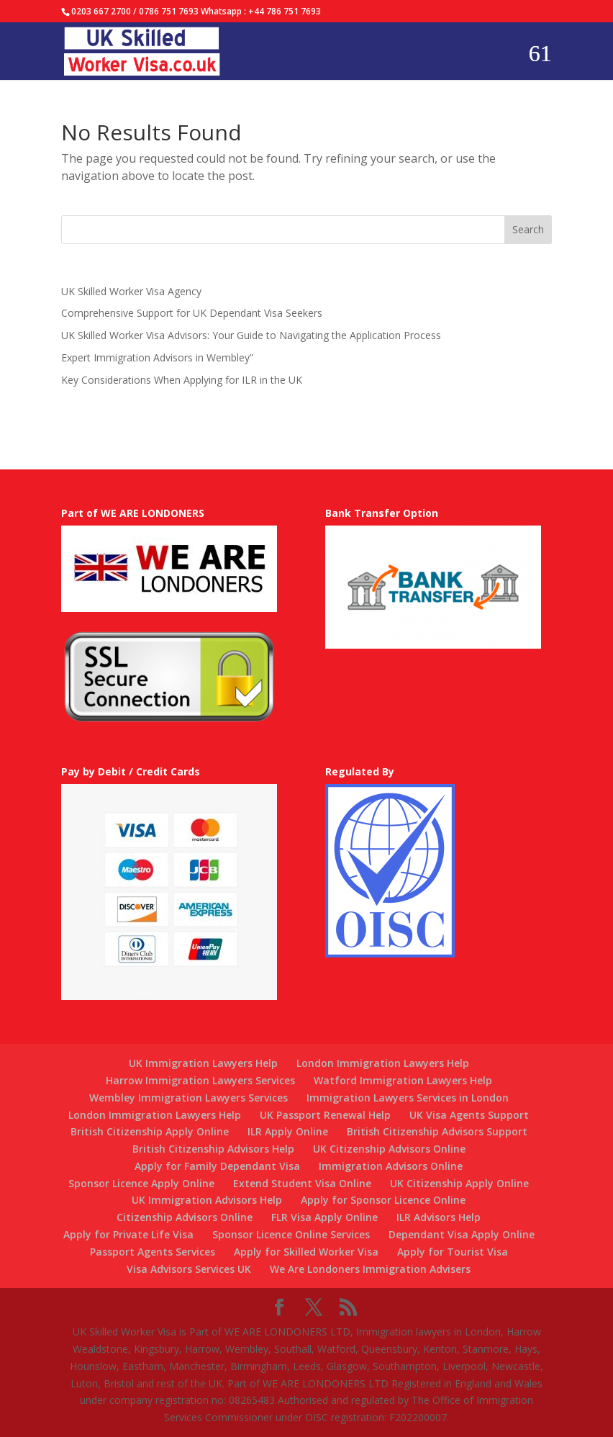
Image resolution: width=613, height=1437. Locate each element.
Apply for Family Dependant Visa (217, 1166)
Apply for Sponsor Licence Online (383, 1200)
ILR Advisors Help (438, 1217)
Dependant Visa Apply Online (462, 1234)
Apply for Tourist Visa (452, 1251)
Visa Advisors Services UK (189, 1269)
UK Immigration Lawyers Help (203, 1063)
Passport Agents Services (152, 1251)
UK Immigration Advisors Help (207, 1200)
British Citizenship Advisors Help (213, 1149)
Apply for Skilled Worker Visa (306, 1251)
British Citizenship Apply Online (150, 1131)
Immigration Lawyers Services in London (407, 1097)
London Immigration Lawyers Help (382, 1063)
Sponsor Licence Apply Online (141, 1183)
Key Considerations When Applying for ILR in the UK (181, 380)
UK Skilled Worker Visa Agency (131, 291)
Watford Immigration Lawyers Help (403, 1080)
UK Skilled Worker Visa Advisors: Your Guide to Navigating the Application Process (251, 335)
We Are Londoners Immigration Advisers (370, 1269)
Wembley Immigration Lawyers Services (188, 1097)
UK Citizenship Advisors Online (389, 1149)
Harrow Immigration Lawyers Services (200, 1080)
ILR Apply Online (288, 1131)
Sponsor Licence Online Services (291, 1234)
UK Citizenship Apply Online (459, 1183)
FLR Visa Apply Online (324, 1217)
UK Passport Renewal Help (325, 1115)
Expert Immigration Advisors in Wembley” (157, 357)
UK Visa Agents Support (469, 1115)
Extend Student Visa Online (302, 1183)
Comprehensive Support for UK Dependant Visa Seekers (191, 313)
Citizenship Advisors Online (185, 1217)
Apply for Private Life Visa (128, 1234)
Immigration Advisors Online (391, 1166)
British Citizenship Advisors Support (437, 1131)
